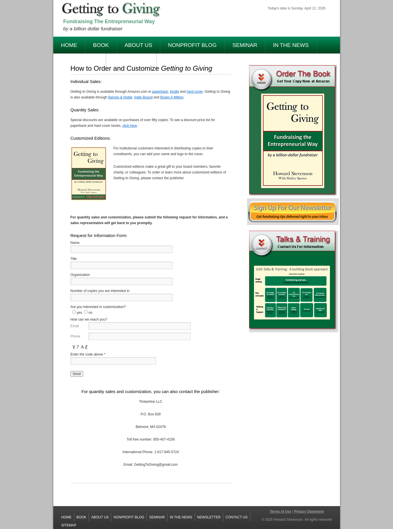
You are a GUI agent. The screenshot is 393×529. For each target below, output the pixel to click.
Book (101, 45)
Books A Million (171, 97)
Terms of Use (280, 512)
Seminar (244, 45)
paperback (160, 92)
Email (75, 326)
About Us (138, 45)
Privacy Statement (309, 512)
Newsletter (209, 517)
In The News (290, 45)
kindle (174, 92)
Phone (76, 336)
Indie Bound (143, 97)
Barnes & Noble (120, 97)
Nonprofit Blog (192, 45)
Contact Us (237, 517)
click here (129, 126)
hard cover (195, 92)
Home (69, 45)
